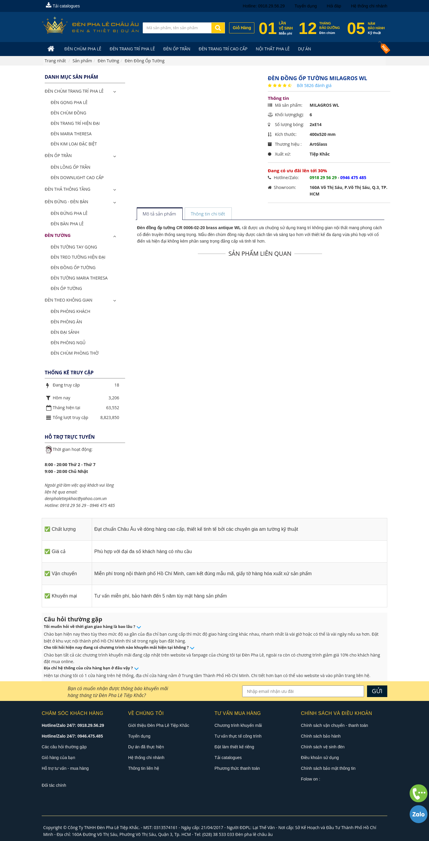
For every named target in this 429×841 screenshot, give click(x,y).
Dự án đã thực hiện (146, 746)
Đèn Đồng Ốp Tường (73, 267)
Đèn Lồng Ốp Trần (70, 167)
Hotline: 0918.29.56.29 (264, 6)
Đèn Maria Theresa (71, 133)
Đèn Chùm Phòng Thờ (75, 353)
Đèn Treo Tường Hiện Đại (78, 257)
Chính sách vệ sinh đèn (323, 746)
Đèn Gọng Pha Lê (69, 102)
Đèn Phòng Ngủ (68, 342)
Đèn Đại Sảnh (65, 332)
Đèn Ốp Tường (66, 288)
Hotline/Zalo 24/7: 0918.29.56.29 (73, 725)
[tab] (159, 214)
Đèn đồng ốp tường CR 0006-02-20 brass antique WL (189, 227)
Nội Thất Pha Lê (273, 49)
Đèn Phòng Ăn (66, 322)
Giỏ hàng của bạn (58, 757)
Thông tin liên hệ (143, 768)
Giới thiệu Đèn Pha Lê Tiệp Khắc (158, 725)
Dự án (304, 49)
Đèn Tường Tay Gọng (74, 247)
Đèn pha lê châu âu (254, 834)
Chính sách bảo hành (321, 736)
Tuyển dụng (306, 6)
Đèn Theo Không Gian (68, 300)
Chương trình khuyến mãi (238, 725)
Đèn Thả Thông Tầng (67, 189)
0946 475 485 (102, 505)
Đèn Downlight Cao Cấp (77, 177)
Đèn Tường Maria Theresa (79, 278)
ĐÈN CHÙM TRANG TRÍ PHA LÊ (74, 91)
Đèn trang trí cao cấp (223, 49)
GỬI (377, 691)
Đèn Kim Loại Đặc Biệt (74, 144)
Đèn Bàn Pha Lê (67, 223)
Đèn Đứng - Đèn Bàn (66, 201)
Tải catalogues (63, 6)
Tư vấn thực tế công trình (238, 736)
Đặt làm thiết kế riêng (234, 746)
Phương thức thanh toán (237, 768)
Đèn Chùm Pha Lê (82, 49)
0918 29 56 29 (73, 505)
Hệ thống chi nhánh (369, 6)
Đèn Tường (58, 235)
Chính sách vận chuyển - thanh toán (334, 725)
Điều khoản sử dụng (320, 757)
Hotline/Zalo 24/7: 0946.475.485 (72, 736)
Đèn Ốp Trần (176, 49)
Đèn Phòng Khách (70, 311)
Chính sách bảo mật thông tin (328, 768)
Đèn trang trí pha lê (132, 49)
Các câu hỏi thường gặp (64, 746)
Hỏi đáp (334, 6)
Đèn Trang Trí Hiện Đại (75, 123)
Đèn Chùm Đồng (68, 113)
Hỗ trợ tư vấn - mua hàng (65, 768)
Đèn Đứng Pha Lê (69, 213)
